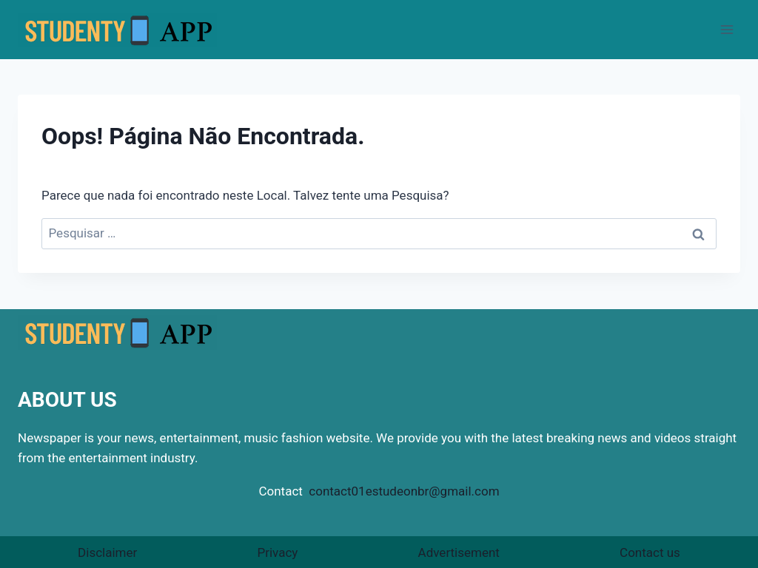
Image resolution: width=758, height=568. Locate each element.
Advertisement (459, 552)
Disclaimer (107, 552)
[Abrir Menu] (726, 29)
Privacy (277, 552)
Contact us (650, 552)
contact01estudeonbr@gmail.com (404, 491)
